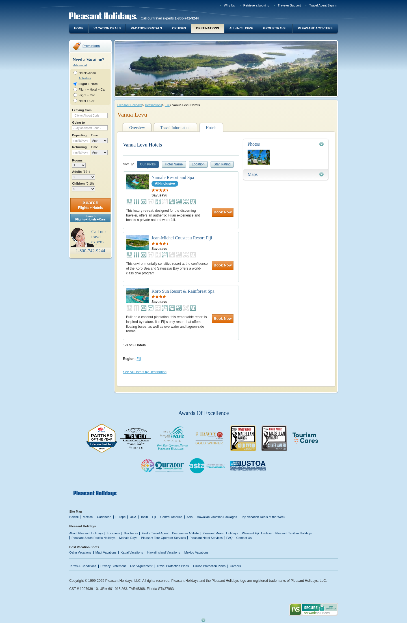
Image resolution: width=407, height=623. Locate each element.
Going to (78, 122)
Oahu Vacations (80, 552)
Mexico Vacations (196, 552)
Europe (121, 517)
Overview (137, 128)
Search (90, 205)
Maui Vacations (106, 552)
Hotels (211, 128)
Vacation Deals (107, 28)
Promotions (91, 45)
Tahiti (144, 517)
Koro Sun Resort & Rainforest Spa (183, 291)
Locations (113, 533)
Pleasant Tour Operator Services (163, 537)
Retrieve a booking (256, 5)
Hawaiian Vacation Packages (217, 517)
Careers (235, 566)
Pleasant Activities (315, 28)
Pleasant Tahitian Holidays (293, 533)
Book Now (223, 212)
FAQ (229, 537)
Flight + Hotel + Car (92, 89)
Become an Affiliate (185, 533)
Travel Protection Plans (173, 566)
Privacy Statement (113, 566)
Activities (85, 78)
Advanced (80, 65)
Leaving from (82, 110)
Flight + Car (87, 95)
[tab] (285, 144)
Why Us (229, 5)
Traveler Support (289, 5)
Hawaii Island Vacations (163, 552)
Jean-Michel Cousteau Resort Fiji (181, 237)
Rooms (77, 160)
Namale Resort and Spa (172, 177)
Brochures (131, 533)
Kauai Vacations (132, 552)
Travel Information (175, 128)
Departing (79, 135)
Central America (171, 517)
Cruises (179, 28)
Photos (254, 144)
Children (83, 183)
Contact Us (244, 537)
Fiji (167, 105)
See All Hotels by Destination (144, 372)
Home (78, 28)
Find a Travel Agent (155, 533)
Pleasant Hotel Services (206, 537)
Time (94, 135)
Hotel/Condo (87, 73)
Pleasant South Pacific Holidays (94, 537)
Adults (81, 171)
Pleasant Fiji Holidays (257, 533)
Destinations (207, 28)
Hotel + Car (86, 100)
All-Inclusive (241, 28)
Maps (253, 174)
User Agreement (141, 566)
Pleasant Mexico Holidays (220, 533)
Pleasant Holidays (129, 105)
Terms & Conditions (82, 566)
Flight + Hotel (88, 84)
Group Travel (275, 28)
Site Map (75, 511)
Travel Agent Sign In (323, 5)
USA (133, 517)
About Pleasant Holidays (86, 533)
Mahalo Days (128, 537)
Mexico (88, 517)
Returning (79, 147)
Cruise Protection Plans (209, 566)
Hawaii (74, 517)
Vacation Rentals (146, 28)
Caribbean (104, 517)
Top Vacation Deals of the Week (263, 517)
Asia (189, 517)
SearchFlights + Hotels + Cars (90, 218)
